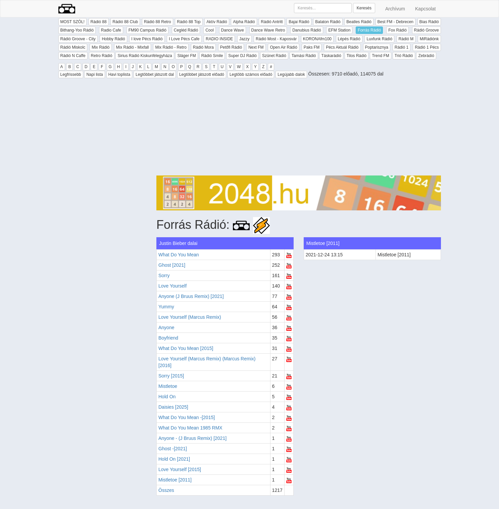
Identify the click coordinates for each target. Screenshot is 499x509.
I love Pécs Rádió (146, 39)
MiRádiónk (429, 39)
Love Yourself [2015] (179, 469)
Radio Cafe (111, 30)
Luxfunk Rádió (379, 39)
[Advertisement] (298, 128)
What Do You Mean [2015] (185, 348)
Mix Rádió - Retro (170, 47)
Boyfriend (168, 338)
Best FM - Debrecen (395, 21)
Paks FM (311, 47)
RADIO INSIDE (219, 39)
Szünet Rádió (274, 55)
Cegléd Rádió (186, 30)
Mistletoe (167, 386)
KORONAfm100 (317, 39)
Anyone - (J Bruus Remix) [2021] (192, 438)
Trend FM (380, 55)
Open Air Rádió (283, 47)
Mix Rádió (100, 47)
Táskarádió (331, 55)
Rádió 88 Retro (157, 21)
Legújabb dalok (291, 74)
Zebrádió (426, 55)
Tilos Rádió (357, 55)
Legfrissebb (70, 74)
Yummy (166, 306)
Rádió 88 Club (125, 21)
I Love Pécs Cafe (184, 39)
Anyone (166, 327)
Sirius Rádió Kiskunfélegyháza (144, 55)
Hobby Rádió (113, 39)
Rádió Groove (426, 30)
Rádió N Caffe (73, 55)
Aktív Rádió (216, 21)
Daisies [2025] (173, 407)
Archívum (395, 8)
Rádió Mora (203, 47)
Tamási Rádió (304, 55)
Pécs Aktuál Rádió (342, 47)
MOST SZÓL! (72, 21)
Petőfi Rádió (231, 47)
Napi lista (94, 74)
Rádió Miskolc (73, 47)
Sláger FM (186, 55)
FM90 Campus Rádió (147, 30)
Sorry (163, 275)
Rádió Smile (212, 55)
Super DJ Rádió (242, 55)
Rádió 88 (99, 21)
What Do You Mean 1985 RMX (190, 427)
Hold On (167, 396)
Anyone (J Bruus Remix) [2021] (191, 296)
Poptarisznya (376, 47)
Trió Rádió (404, 55)
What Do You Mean (178, 254)
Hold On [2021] (174, 459)
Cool (209, 30)
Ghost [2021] (171, 265)
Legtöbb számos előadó (251, 74)
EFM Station (339, 30)
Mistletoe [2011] (175, 479)
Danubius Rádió (306, 30)
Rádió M (406, 39)
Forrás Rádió (369, 30)
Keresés (364, 8)
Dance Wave (232, 30)
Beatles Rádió (358, 21)
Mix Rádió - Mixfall (132, 47)
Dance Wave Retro (268, 30)
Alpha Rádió (244, 21)
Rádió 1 (401, 47)
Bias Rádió (429, 21)
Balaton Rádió (327, 21)
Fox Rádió (397, 30)
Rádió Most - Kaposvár (276, 39)
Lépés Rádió (349, 39)
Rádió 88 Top (189, 21)
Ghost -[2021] (172, 448)
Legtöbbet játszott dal (155, 74)
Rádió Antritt (272, 21)
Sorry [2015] (171, 375)
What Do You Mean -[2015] (186, 417)
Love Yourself (172, 286)
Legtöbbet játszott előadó (201, 74)
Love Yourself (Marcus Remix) (189, 317)
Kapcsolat (425, 8)
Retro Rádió (101, 55)
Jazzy (244, 39)
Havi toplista (119, 74)
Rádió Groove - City (78, 39)
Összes (166, 490)
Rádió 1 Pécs (427, 47)
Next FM (255, 47)
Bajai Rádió (299, 21)
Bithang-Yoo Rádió (77, 30)
